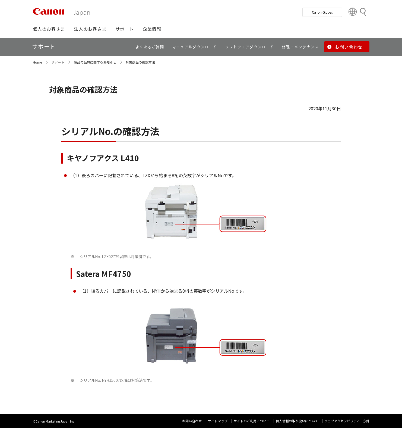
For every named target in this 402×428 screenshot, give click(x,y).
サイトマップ (217, 420)
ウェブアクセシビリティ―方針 (346, 420)
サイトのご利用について (252, 420)
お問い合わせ (192, 420)
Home (37, 62)
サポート (57, 62)
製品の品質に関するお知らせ (95, 62)
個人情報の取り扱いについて (297, 420)
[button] (49, 29)
